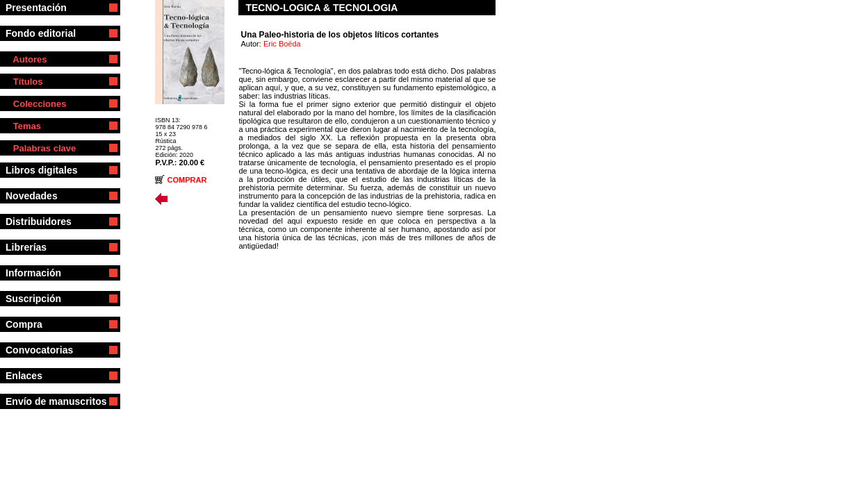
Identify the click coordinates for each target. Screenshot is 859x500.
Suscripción (43, 298)
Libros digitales (47, 170)
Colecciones (36, 104)
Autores (26, 59)
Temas (23, 126)
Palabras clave (41, 148)
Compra (43, 324)
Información (45, 272)
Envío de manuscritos (56, 401)
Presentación (44, 7)
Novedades (34, 195)
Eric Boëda (282, 44)
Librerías (41, 247)
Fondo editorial (46, 33)
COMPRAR (187, 180)
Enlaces (33, 375)
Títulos (24, 81)
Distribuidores (45, 221)
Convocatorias (49, 350)
